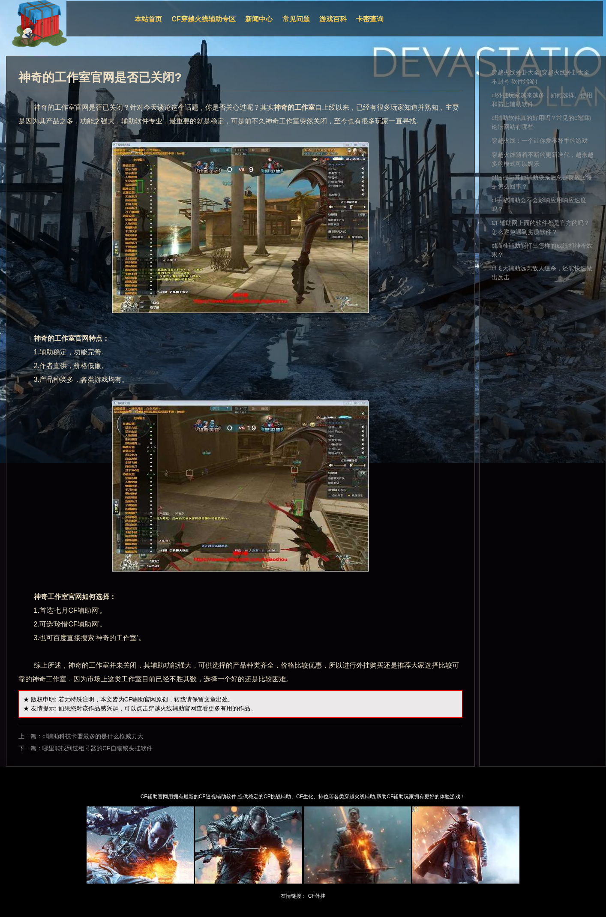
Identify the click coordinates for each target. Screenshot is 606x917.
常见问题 (296, 19)
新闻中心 (259, 19)
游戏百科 (333, 19)
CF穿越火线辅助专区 (204, 19)
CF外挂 (316, 896)
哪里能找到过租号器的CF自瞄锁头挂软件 (97, 748)
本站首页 (148, 19)
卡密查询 (370, 19)
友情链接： (293, 896)
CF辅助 (134, 699)
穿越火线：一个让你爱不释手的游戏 (540, 140)
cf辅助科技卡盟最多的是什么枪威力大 (92, 736)
